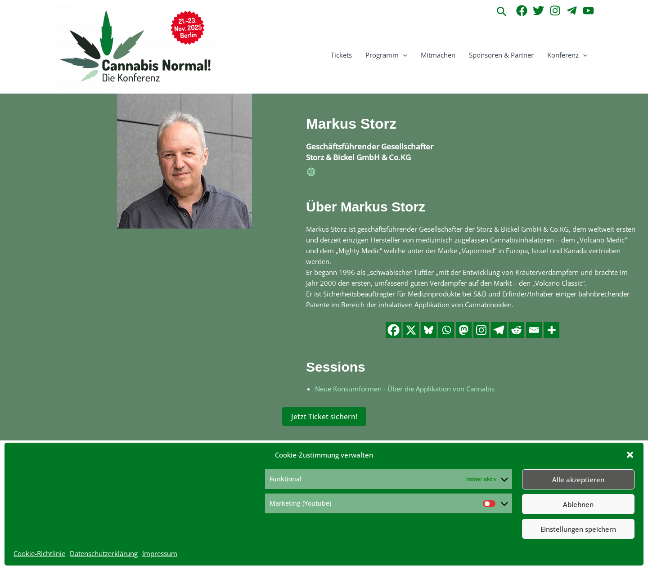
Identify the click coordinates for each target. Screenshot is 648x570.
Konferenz (567, 55)
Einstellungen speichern (578, 529)
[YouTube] (588, 10)
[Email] (534, 330)
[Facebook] (521, 10)
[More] (551, 330)
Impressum (159, 553)
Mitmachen (438, 54)
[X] (411, 330)
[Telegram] (571, 10)
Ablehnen (578, 504)
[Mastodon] (464, 330)
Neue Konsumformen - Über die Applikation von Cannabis (405, 388)
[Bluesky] (428, 330)
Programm (386, 55)
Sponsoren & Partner (501, 54)
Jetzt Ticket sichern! (324, 417)
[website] (311, 173)
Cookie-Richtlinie (39, 553)
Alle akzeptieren (578, 479)
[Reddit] (516, 330)
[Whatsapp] (446, 330)
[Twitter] (538, 10)
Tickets (341, 54)
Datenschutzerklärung (104, 553)
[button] (630, 454)
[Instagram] (555, 10)
